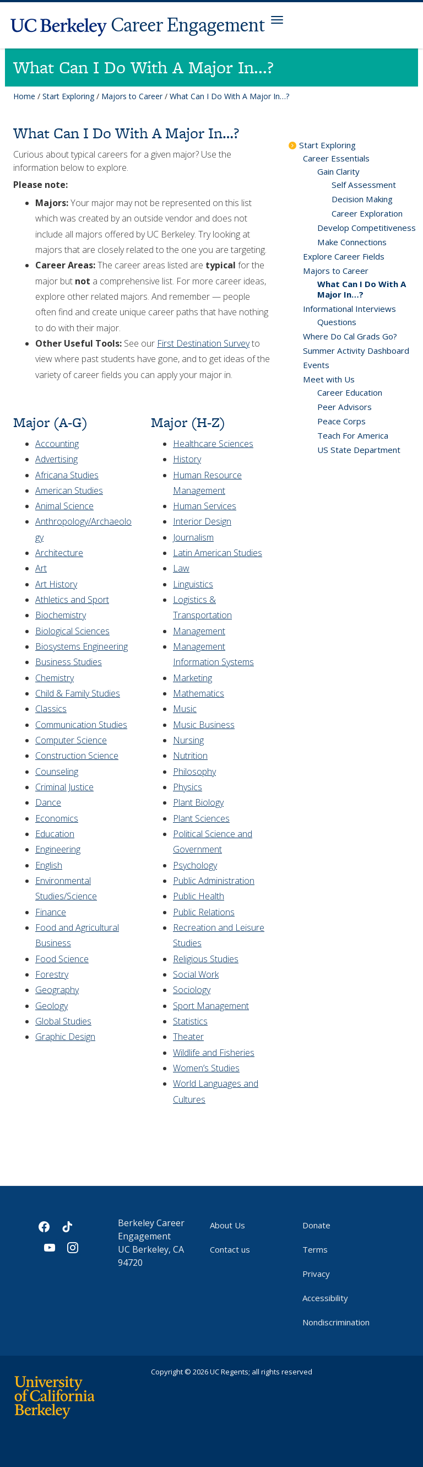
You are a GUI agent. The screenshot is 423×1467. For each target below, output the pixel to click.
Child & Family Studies (77, 693)
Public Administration (213, 881)
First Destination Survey (203, 343)
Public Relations (204, 912)
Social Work (196, 974)
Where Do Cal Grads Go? (350, 336)
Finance (50, 912)
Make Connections (352, 241)
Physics (187, 787)
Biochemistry (60, 615)
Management (199, 631)
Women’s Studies (206, 1068)
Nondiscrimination (336, 1322)
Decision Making (362, 198)
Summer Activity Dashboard (356, 350)
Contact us (230, 1249)
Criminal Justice (64, 787)
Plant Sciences (201, 818)
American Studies (69, 490)
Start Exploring (68, 96)
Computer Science (71, 740)
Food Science (62, 959)
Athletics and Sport (72, 600)
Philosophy (194, 771)
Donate (316, 1225)
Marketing (192, 678)
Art (41, 568)
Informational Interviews (349, 308)
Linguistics (193, 584)
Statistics (190, 1021)
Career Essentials (336, 158)
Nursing (188, 740)
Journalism (193, 537)
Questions (336, 321)
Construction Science (76, 755)
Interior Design (202, 521)
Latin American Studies (217, 553)
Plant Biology (198, 802)
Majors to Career (131, 96)
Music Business (204, 725)
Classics (51, 709)
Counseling (56, 771)
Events (316, 364)
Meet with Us (329, 379)
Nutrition (190, 755)
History (187, 459)
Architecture (59, 553)
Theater (188, 1037)
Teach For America (352, 435)
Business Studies (68, 662)
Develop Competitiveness (366, 227)
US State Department (358, 449)
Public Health (198, 896)
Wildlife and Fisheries (213, 1053)
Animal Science (64, 506)
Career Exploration (367, 213)
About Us (227, 1225)
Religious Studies (205, 959)
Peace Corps (341, 421)
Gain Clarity (338, 171)
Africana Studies (67, 475)
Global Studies (63, 1021)
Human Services (204, 506)
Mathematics (198, 693)
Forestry (51, 974)
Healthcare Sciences (213, 444)
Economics (56, 818)
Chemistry (54, 678)
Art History (56, 584)
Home (24, 96)
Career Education (349, 392)
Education (54, 834)
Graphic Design (65, 1037)
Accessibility (325, 1297)
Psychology (195, 865)
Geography (57, 990)
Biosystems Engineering (81, 646)
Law (181, 568)
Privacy (316, 1273)
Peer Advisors (344, 406)
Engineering (57, 849)
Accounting (57, 444)
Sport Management (211, 1006)
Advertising (56, 459)
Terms (315, 1249)
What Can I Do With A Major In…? (361, 289)
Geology (51, 1006)
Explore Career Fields (343, 256)
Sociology (191, 990)
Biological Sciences (72, 631)
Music (185, 709)
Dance (48, 802)
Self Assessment (364, 184)
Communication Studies (81, 725)
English (48, 865)
